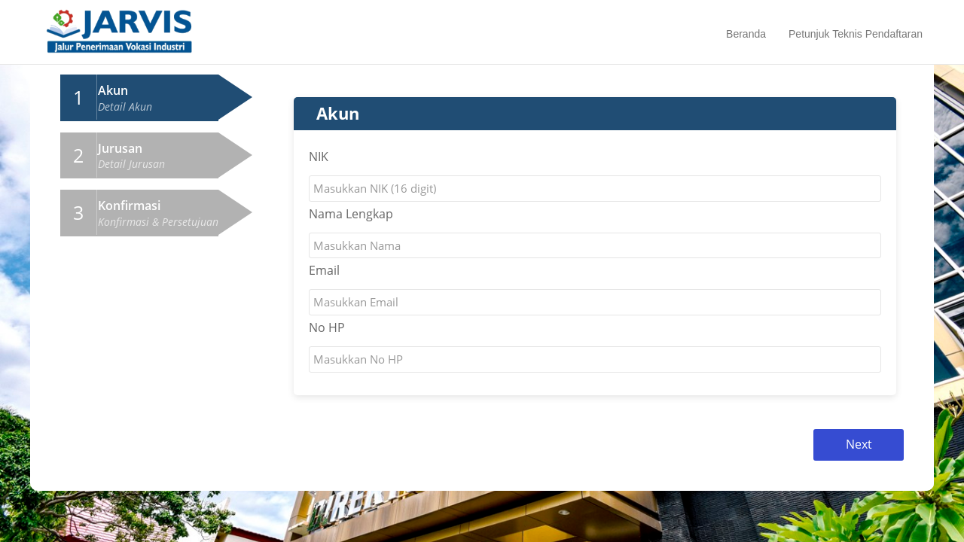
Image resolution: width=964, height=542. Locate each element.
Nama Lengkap (351, 214)
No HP (327, 327)
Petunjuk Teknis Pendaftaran (856, 34)
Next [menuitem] (859, 444)
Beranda (746, 34)
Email (324, 270)
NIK (318, 156)
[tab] (139, 98)
